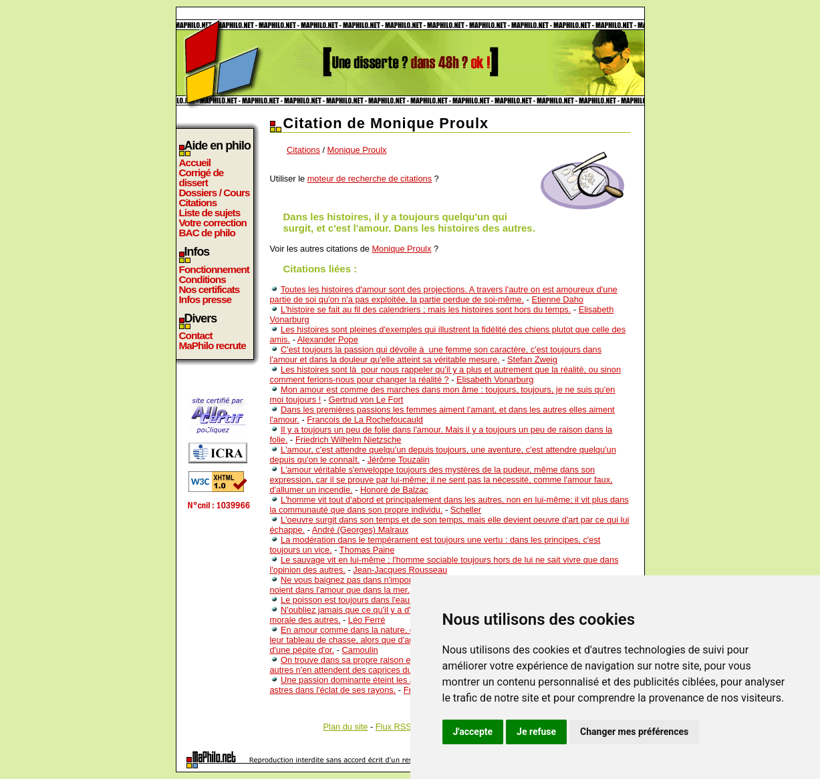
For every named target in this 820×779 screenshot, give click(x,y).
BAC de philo (207, 233)
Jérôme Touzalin (399, 460)
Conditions (202, 279)
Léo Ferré (366, 620)
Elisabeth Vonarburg (494, 379)
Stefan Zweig (532, 359)
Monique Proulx (357, 150)
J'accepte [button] (473, 731)
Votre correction (213, 223)
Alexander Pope (327, 339)
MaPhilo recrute (212, 345)
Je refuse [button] (536, 731)
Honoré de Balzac (394, 490)
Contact (196, 335)
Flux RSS (394, 727)
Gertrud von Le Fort (366, 400)
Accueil (195, 163)
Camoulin (360, 650)
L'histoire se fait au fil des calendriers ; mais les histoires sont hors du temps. (426, 309)
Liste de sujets (210, 213)
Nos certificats (209, 289)
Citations (198, 203)
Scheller (465, 510)
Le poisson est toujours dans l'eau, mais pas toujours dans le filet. (405, 600)
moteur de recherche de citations (369, 179)
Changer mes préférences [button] (634, 731)
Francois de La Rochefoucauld (365, 420)
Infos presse (205, 299)
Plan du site (345, 727)
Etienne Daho (557, 299)
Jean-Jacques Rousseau (400, 570)
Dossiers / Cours (214, 193)
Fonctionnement (214, 269)
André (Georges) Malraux (360, 530)
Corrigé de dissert (201, 178)
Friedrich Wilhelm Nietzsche (348, 440)
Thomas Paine (367, 550)
